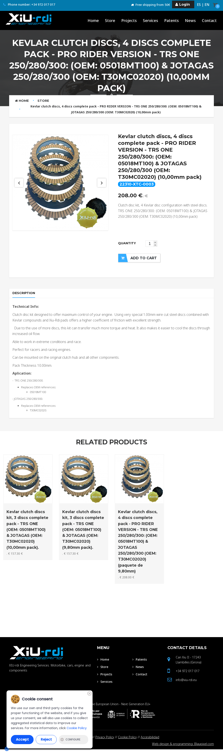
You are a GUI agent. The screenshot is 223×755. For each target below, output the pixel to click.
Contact (187, 652)
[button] (155, 242)
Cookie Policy (127, 742)
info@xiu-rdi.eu (186, 685)
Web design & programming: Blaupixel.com (183, 749)
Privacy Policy (104, 742)
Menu (103, 652)
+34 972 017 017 (187, 676)
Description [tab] (24, 295)
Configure (70, 739)
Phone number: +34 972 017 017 (29, 4)
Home (22, 101)
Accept (22, 739)
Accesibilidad (150, 742)
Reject (46, 739)
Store (43, 101)
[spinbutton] (151, 243)
